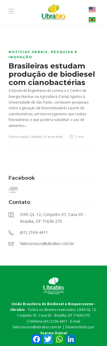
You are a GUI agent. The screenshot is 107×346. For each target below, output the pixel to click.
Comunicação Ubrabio (25, 137)
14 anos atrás (53, 137)
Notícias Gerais (28, 52)
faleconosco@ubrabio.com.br (37, 327)
